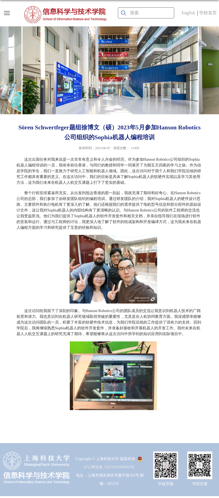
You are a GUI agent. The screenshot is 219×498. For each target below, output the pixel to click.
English (188, 12)
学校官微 (165, 484)
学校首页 (208, 12)
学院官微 (199, 484)
